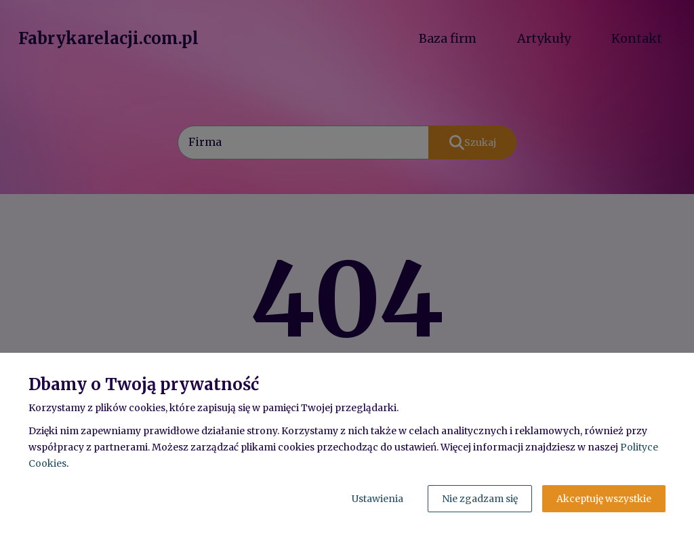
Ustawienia (377, 499)
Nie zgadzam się (480, 499)
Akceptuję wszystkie (603, 499)
